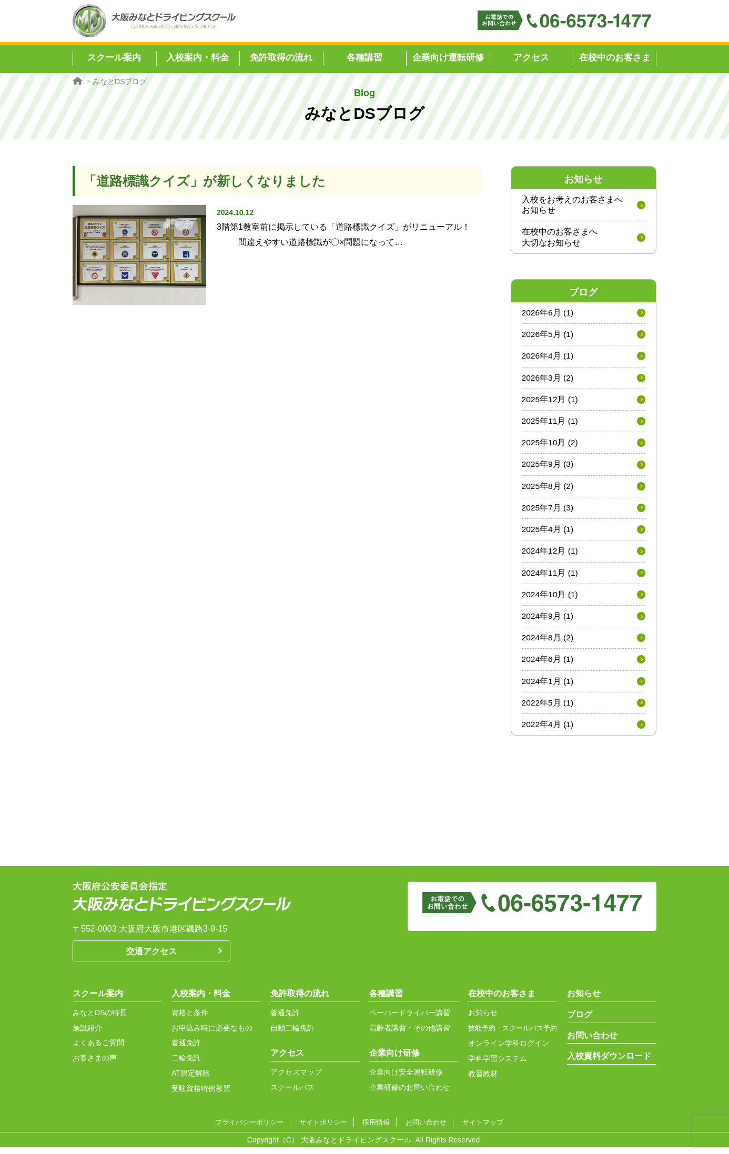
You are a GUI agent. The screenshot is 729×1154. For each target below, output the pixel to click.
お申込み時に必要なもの (211, 1035)
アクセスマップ (296, 1079)
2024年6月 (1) (548, 665)
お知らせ (483, 1020)
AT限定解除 (190, 1080)
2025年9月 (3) (548, 467)
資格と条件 (189, 1020)
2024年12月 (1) (550, 555)
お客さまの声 (95, 1065)
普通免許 (186, 1050)
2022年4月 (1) (548, 731)
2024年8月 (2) (548, 643)
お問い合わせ (592, 1042)
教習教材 (483, 1081)
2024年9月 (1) (548, 621)
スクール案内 (98, 1000)
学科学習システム (497, 1065)
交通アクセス (151, 958)
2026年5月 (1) (548, 335)
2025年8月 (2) (548, 489)
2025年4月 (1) (548, 533)
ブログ (579, 1021)
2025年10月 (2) (550, 445)
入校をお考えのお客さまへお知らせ (572, 205)
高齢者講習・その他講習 (409, 1035)
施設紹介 (87, 1035)
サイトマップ (482, 1129)
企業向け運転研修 (448, 58)
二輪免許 (186, 1065)
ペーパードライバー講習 (409, 1020)
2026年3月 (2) (548, 379)
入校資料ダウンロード (609, 1063)
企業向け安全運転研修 (406, 1079)
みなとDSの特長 (100, 1020)
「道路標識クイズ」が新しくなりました (209, 181)
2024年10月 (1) (550, 599)
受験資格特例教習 (200, 1095)
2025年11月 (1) (550, 423)
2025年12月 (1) (550, 401)
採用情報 (377, 1129)
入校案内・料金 (200, 1000)
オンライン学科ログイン (508, 1050)
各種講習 (386, 1000)
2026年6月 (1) (548, 313)
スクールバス (292, 1094)
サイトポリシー (325, 1129)
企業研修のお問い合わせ (409, 1094)
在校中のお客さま (615, 58)
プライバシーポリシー (251, 1129)
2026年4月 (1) (548, 357)
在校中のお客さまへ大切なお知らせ (560, 238)
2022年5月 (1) (548, 709)
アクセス (531, 58)
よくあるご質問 (98, 1050)
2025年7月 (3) (548, 511)
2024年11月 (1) (550, 577)
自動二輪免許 (292, 1035)
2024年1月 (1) (548, 687)
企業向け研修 (394, 1060)
